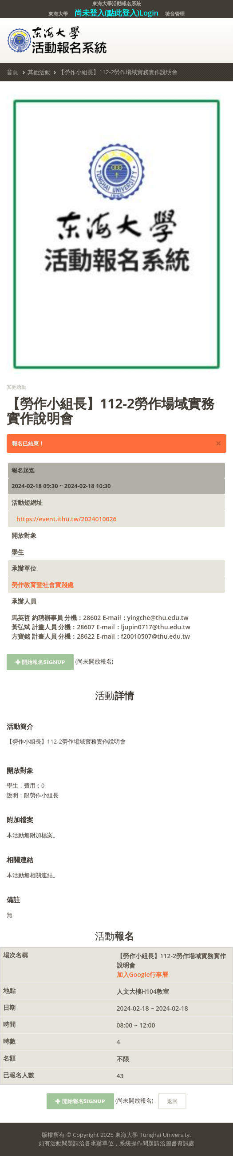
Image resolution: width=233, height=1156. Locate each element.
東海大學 (58, 13)
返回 (172, 1101)
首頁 (12, 72)
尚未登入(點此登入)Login (117, 13)
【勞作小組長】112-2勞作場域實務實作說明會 (118, 72)
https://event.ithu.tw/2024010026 (66, 519)
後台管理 (175, 13)
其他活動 (39, 72)
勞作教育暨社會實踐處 (43, 584)
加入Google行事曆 (143, 974)
